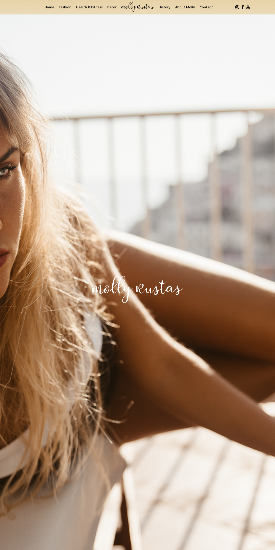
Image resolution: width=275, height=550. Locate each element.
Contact (206, 7)
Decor (112, 7)
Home (49, 7)
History (165, 7)
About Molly (185, 7)
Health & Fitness (89, 7)
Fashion (65, 7)
